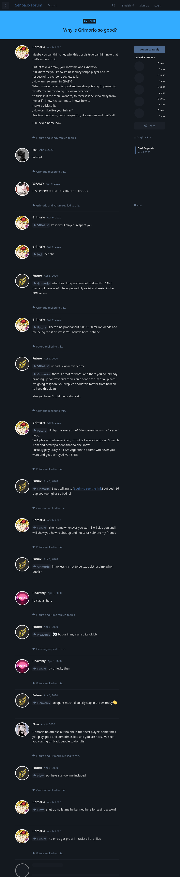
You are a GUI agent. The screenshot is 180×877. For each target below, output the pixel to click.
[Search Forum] (113, 5)
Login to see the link (88, 488)
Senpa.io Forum (28, 5)
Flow (40, 776)
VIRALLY (43, 225)
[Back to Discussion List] (5, 5)
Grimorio (43, 283)
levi (39, 254)
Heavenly (43, 634)
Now (138, 205)
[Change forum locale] (128, 5)
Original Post (143, 137)
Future (41, 327)
